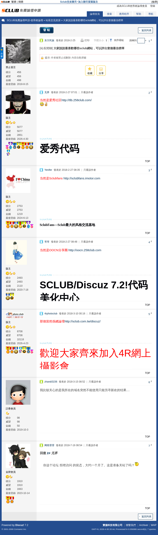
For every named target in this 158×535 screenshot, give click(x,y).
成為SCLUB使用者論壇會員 (132, 6)
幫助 (138, 14)
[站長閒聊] (46, 48)
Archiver (143, 525)
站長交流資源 (53, 20)
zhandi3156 (50, 381)
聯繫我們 (131, 525)
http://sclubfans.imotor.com (82, 178)
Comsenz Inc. (20, 529)
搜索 (109, 14)
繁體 (13, 1)
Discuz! (19, 525)
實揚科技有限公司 (112, 525)
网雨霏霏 (49, 445)
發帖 (47, 30)
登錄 (152, 6)
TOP (147, 161)
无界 (46, 92)
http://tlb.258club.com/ (77, 100)
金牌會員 (11, 472)
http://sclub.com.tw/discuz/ (83, 321)
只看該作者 (87, 92)
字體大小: (99, 40)
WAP (153, 525)
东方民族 (49, 40)
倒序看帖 (119, 40)
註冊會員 (11, 408)
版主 (8, 117)
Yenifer (48, 169)
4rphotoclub (50, 313)
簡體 (20, 1)
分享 (101, 73)
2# (48, 453)
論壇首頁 (95, 14)
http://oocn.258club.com (85, 250)
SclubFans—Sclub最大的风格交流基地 (67, 225)
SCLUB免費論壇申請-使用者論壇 (25, 20)
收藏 (89, 73)
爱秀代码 (59, 148)
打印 (87, 40)
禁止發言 (11, 67)
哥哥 (46, 241)
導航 (150, 14)
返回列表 (146, 30)
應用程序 (124, 14)
